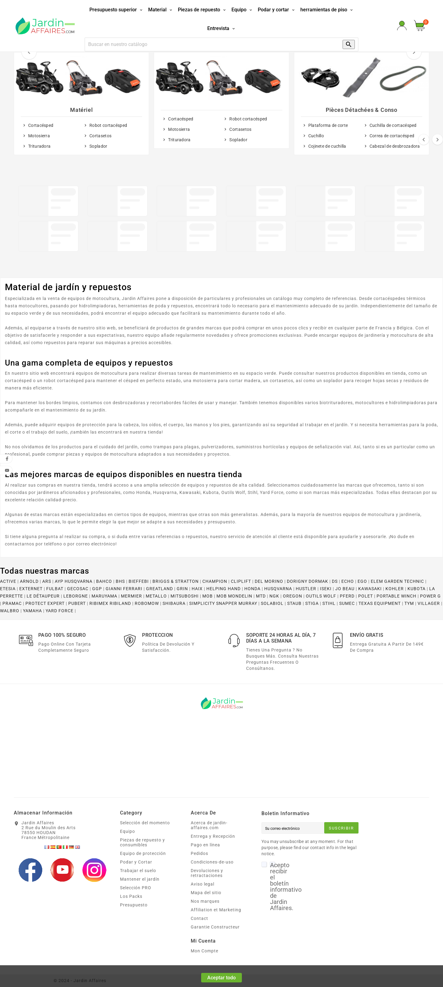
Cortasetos (100, 135)
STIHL (329, 603)
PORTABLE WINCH (396, 596)
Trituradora (39, 146)
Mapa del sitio (206, 892)
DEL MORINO (269, 581)
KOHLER (394, 588)
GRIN (182, 588)
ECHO (347, 581)
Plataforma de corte (328, 125)
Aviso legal (202, 884)
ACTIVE (8, 581)
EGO (362, 581)
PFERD (347, 596)
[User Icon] (402, 25)
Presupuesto (134, 904)
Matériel (81, 110)
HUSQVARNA (278, 588)
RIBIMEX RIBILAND (110, 603)
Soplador (98, 146)
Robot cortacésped (108, 125)
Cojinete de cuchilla (327, 146)
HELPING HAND (223, 588)
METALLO (156, 596)
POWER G (430, 596)
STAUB (294, 603)
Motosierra (39, 135)
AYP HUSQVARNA (73, 581)
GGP (97, 588)
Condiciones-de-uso (212, 862)
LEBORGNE (75, 596)
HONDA (252, 588)
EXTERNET (31, 588)
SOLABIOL (272, 603)
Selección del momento (145, 822)
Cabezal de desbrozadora (395, 146)
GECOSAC (77, 588)
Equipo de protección (143, 853)
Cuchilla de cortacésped (393, 125)
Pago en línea (205, 844)
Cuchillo (316, 135)
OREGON (292, 596)
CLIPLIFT (241, 581)
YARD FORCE (59, 610)
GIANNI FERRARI (124, 588)
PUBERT (77, 603)
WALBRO (9, 610)
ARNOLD (29, 581)
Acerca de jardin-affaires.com (209, 825)
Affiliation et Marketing (216, 909)
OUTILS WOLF (321, 596)
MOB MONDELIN (234, 596)
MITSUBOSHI (185, 596)
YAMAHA (32, 610)
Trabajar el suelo (138, 870)
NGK (274, 596)
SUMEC (347, 603)
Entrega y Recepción (213, 836)
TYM (409, 603)
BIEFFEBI (139, 581)
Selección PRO (135, 887)
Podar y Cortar (136, 862)
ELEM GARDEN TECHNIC (397, 581)
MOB (207, 596)
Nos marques (205, 901)
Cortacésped (40, 125)
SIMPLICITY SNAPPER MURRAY (223, 603)
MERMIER (131, 596)
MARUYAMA (104, 596)
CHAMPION (214, 581)
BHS (120, 581)
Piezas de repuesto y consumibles (142, 842)
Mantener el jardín (140, 879)
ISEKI (326, 588)
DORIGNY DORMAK (307, 581)
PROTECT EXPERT (45, 603)
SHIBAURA (174, 603)
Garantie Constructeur (215, 926)
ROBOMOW (147, 603)
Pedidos (199, 853)
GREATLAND (159, 588)
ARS (46, 581)
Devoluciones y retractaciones (207, 873)
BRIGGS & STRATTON (175, 581)
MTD (261, 596)
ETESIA (8, 588)
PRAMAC (12, 603)
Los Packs (131, 896)
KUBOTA (416, 588)
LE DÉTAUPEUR (43, 596)
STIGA (312, 603)
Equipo (127, 831)
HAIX (197, 588)
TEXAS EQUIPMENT (380, 603)
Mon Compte (204, 950)
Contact (199, 918)
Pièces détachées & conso (361, 110)
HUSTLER (306, 588)
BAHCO (104, 581)
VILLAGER (429, 603)
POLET (365, 596)
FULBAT (54, 588)
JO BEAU (345, 588)
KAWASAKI (370, 588)
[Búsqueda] (208, 44)
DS (335, 581)
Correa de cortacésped (392, 135)
